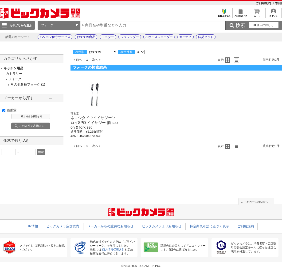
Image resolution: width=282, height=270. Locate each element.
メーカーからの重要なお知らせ (110, 226)
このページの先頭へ (256, 201)
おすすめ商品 (86, 37)
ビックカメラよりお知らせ (161, 226)
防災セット (205, 37)
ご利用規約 (264, 3)
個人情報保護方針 (113, 249)
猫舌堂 (11, 110)
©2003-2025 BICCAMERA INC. (141, 266)
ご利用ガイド (240, 14)
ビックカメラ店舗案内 (62, 226)
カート (257, 14)
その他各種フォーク (25, 84)
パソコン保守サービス (55, 37)
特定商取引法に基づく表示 (209, 226)
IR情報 (277, 3)
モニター (108, 37)
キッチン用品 (13, 68)
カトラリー (14, 73)
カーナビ (185, 37)
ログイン (273, 14)
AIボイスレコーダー (159, 37)
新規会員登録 (224, 14)
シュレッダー (130, 37)
